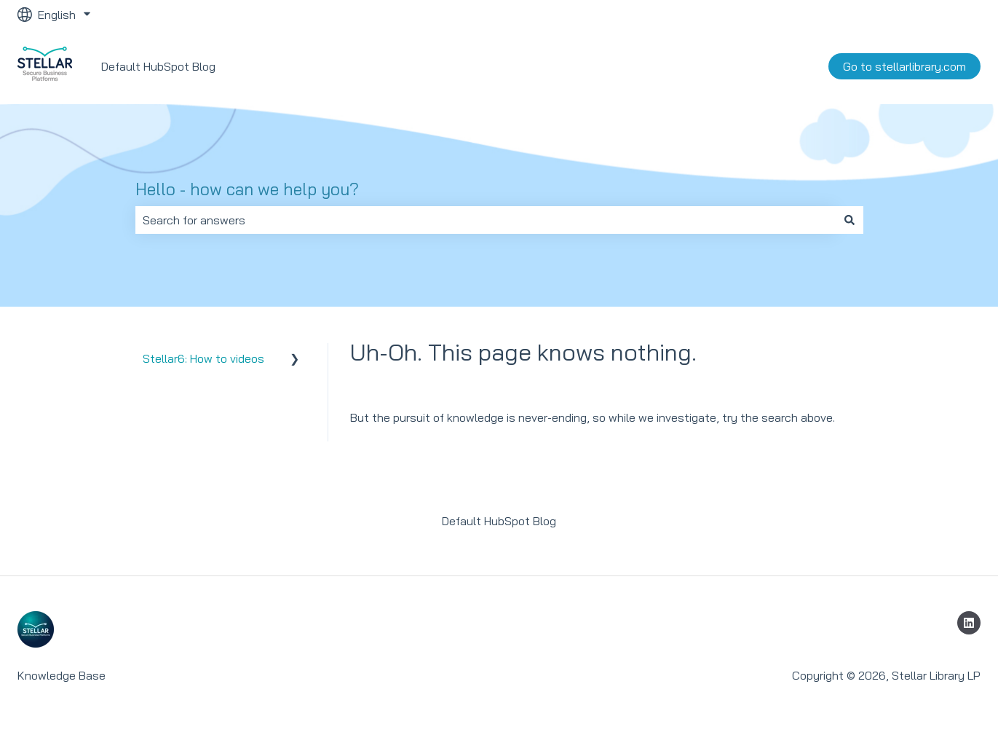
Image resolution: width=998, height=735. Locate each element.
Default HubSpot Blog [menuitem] (499, 521)
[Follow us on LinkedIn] (969, 622)
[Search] (849, 220)
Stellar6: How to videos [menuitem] (203, 358)
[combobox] (485, 220)
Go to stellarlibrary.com (904, 66)
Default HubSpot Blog (158, 66)
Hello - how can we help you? (247, 189)
